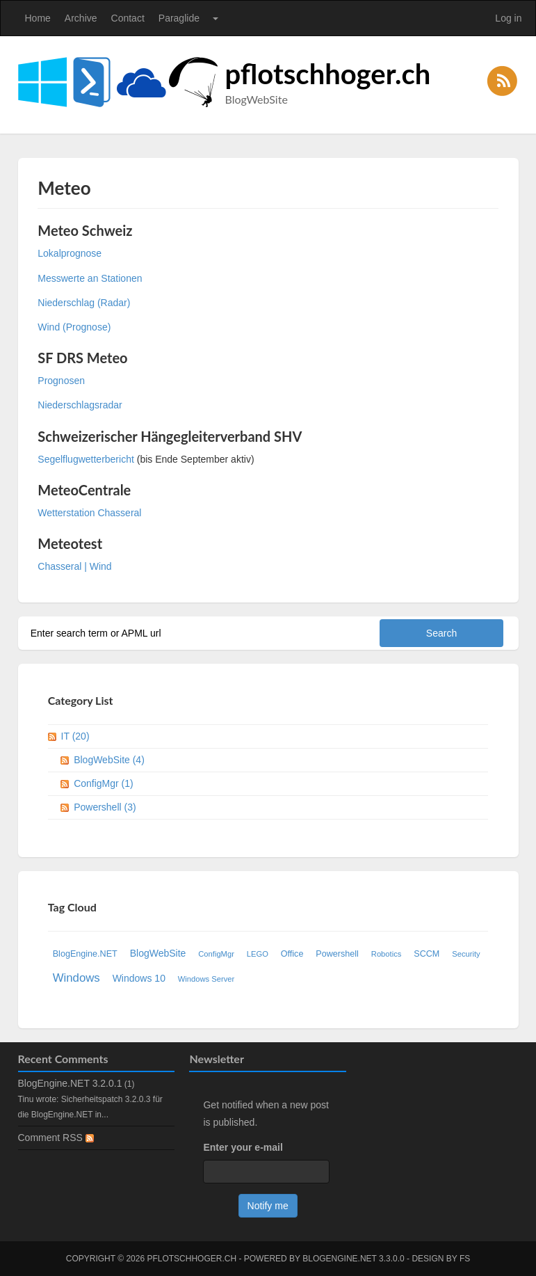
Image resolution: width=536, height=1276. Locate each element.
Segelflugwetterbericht (86, 459)
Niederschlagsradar (80, 404)
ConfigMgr (216, 954)
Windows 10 (139, 978)
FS (465, 1258)
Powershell (337, 954)
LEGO (257, 954)
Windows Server (206, 979)
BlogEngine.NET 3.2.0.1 (70, 1083)
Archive (81, 18)
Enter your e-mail (242, 1147)
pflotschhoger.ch (328, 73)
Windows (76, 977)
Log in (508, 18)
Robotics (386, 954)
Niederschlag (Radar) (84, 302)
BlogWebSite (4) (109, 759)
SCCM (426, 954)
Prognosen (61, 380)
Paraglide (179, 18)
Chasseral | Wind (74, 566)
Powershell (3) (105, 807)
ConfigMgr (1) (103, 783)
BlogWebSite (158, 953)
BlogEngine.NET (85, 954)
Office (292, 954)
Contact (128, 18)
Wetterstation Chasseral (89, 512)
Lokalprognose (69, 253)
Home (38, 18)
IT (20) (75, 736)
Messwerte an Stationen (90, 278)
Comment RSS (56, 1137)
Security (466, 954)
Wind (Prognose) (75, 327)
